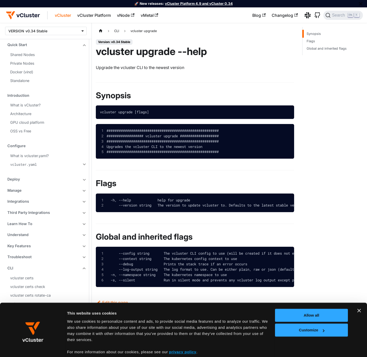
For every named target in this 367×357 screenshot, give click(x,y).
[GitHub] (315, 15)
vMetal (149, 15)
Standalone (19, 80)
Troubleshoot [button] (19, 257)
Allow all (311, 296)
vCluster (63, 15)
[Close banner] (359, 291)
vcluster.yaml (23, 164)
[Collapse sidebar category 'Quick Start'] (83, 45)
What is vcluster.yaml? (29, 156)
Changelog (285, 15)
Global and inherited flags (327, 48)
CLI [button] (10, 268)
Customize (311, 311)
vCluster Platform (94, 15)
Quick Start (17, 45)
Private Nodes (22, 63)
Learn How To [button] (19, 224)
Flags (311, 41)
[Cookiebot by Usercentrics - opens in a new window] (33, 347)
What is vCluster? (25, 105)
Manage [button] (14, 190)
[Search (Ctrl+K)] (343, 15)
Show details (79, 347)
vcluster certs (22, 278)
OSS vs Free (20, 131)
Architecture (20, 114)
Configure (16, 146)
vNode (125, 15)
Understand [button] (18, 234)
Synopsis (314, 34)
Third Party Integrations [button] (28, 212)
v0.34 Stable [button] (36, 31)
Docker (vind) (21, 72)
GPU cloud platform (27, 122)
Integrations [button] (18, 201)
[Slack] (306, 15)
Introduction (18, 95)
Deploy (13, 179)
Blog (259, 15)
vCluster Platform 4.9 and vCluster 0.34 (199, 4)
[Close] (360, 3)
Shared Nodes (22, 54)
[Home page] (101, 31)
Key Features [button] (19, 246)
